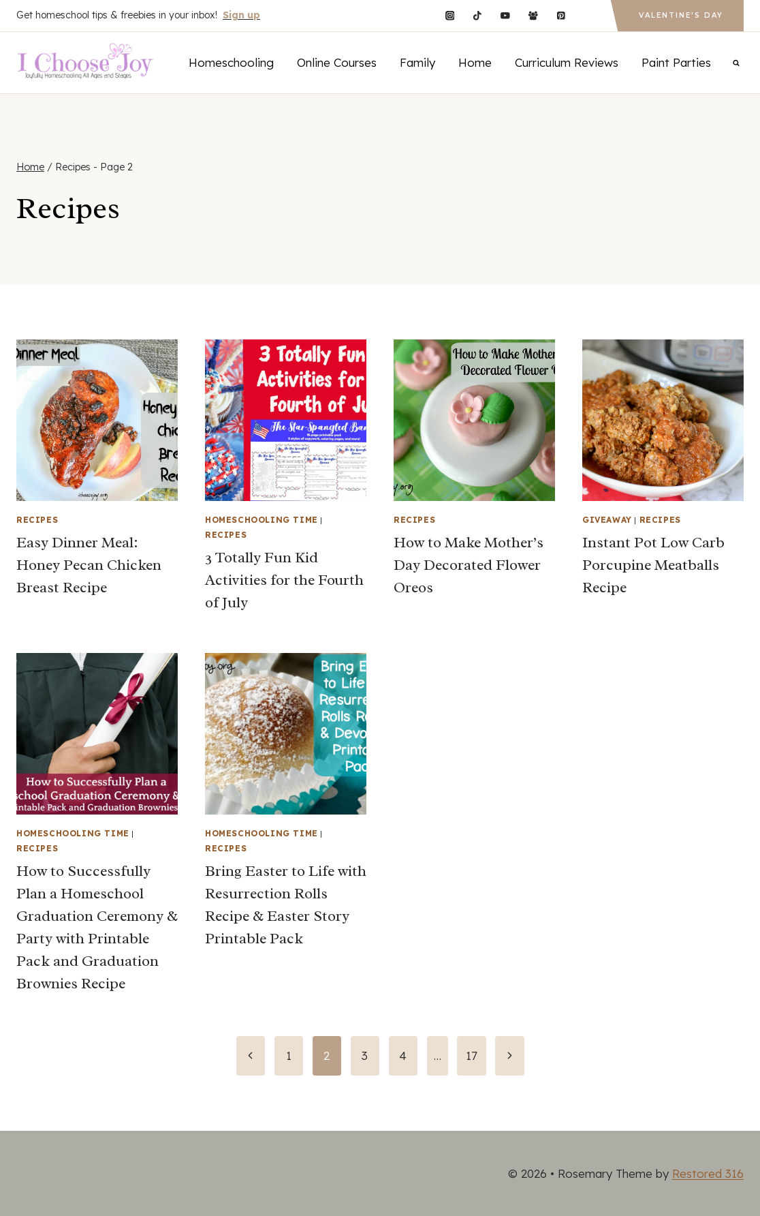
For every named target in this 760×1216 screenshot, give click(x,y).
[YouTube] (505, 15)
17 (471, 1055)
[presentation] (97, 420)
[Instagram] (450, 15)
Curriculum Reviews (566, 62)
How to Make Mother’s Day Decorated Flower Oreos (468, 565)
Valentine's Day (681, 15)
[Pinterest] (561, 15)
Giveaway (607, 520)
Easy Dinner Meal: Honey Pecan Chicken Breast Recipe (88, 565)
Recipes (37, 520)
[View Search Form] (736, 63)
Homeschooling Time (261, 520)
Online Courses (337, 62)
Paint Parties (676, 62)
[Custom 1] (589, 15)
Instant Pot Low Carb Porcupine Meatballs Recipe (653, 565)
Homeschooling (231, 62)
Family (417, 62)
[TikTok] (478, 15)
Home (475, 62)
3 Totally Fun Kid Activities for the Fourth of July (284, 580)
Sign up (241, 15)
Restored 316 (708, 1173)
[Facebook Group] (533, 15)
